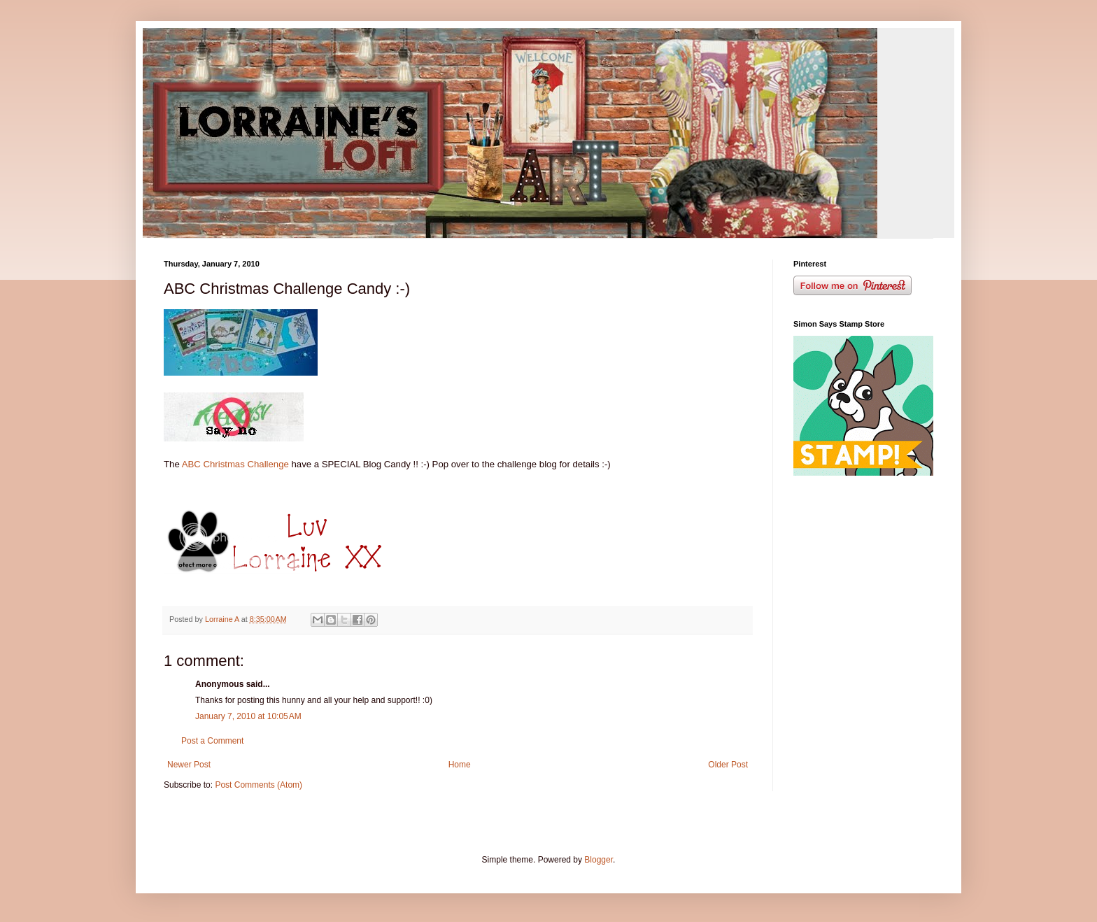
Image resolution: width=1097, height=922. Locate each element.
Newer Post (189, 764)
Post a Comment (212, 741)
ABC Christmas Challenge (234, 464)
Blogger (598, 860)
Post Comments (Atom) (258, 785)
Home (459, 764)
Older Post (728, 764)
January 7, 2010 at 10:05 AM (248, 716)
